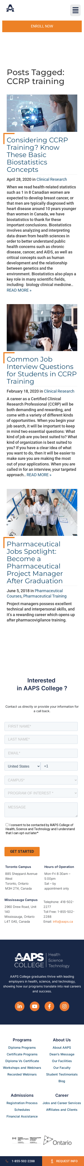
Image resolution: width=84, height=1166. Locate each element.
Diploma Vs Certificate (22, 1061)
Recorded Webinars (22, 1074)
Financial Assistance (22, 1116)
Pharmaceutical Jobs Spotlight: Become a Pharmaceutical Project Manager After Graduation (35, 562)
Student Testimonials (62, 1074)
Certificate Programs (22, 1054)
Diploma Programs (22, 1047)
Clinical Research (52, 179)
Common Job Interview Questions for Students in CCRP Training (42, 370)
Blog (61, 1081)
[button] (75, 10)
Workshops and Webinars (22, 1067)
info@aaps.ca (63, 921)
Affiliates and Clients (62, 1109)
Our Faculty (62, 1067)
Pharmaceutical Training (45, 596)
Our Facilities (62, 1061)
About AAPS (62, 1047)
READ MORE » (19, 290)
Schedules (22, 1109)
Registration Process (22, 1103)
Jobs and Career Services (62, 1103)
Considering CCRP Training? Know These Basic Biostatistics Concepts (37, 155)
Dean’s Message (62, 1054)
